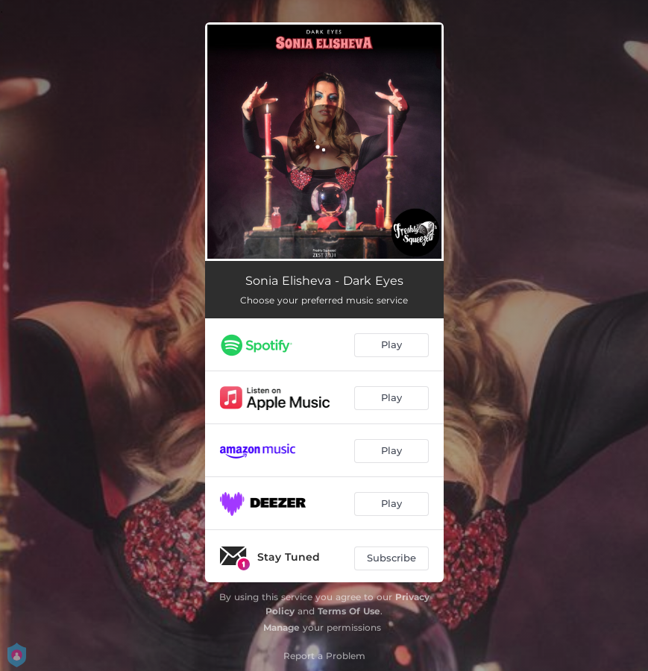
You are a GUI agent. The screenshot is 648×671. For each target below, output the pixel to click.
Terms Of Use (349, 611)
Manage (281, 627)
